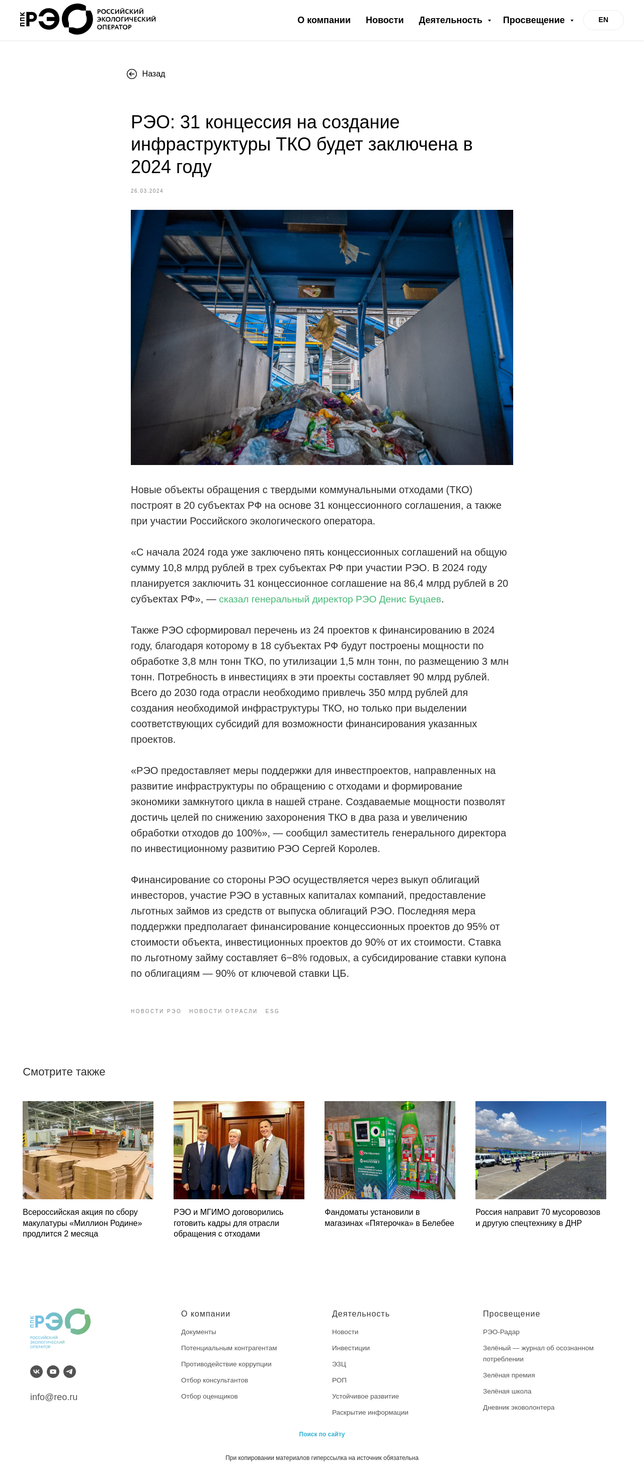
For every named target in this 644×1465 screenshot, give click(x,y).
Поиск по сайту (322, 1425)
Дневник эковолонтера (520, 1399)
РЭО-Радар (502, 1324)
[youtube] (53, 1364)
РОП (339, 1372)
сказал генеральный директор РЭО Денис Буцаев (335, 595)
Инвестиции (351, 1340)
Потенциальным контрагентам (230, 1340)
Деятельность (452, 20)
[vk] (36, 1364)
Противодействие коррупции (228, 1356)
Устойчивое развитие (366, 1388)
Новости (385, 20)
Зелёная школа (508, 1383)
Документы (199, 1324)
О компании (324, 20)
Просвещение (535, 20)
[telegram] (69, 1364)
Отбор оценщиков (210, 1388)
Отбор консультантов (216, 1372)
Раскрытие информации (371, 1404)
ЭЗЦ (339, 1356)
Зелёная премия (510, 1367)
